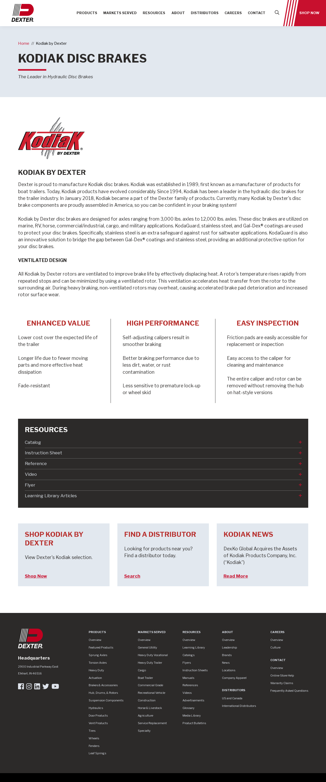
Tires (92, 731)
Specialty (144, 731)
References (190, 685)
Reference (36, 463)
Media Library (191, 715)
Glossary (188, 708)
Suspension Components (106, 700)
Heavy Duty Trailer (150, 662)
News (226, 662)
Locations (228, 670)
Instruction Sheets (195, 670)
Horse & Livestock (150, 708)
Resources (154, 13)
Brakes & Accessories (103, 685)
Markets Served (120, 13)
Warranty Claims (281, 683)
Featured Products (101, 647)
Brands (227, 655)
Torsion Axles (98, 662)
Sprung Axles (98, 655)
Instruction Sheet (43, 452)
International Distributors (239, 706)
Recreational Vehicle (151, 693)
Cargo (142, 670)
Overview (95, 640)
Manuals (188, 678)
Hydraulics (96, 708)
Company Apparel (234, 678)
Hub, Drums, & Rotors (103, 693)
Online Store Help (282, 675)
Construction (147, 700)
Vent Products (98, 723)
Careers (233, 13)
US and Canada (232, 698)
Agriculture (145, 715)
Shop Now (309, 13)
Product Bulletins (194, 723)
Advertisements (193, 700)
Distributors (205, 13)
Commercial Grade (150, 685)
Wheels (94, 738)
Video (31, 474)
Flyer (30, 485)
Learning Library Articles (51, 495)
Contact (256, 13)
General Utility (147, 647)
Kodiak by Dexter (51, 43)
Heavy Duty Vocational (153, 655)
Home (23, 43)
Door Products (98, 715)
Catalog (33, 442)
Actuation (95, 678)
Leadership (229, 647)
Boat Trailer (145, 678)
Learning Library (193, 647)
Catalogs (188, 655)
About (178, 13)
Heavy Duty (96, 670)
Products (87, 13)
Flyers (186, 662)
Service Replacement (152, 723)
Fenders (94, 746)
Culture (275, 647)
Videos (187, 693)
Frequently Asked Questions (289, 690)
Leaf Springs (97, 753)
